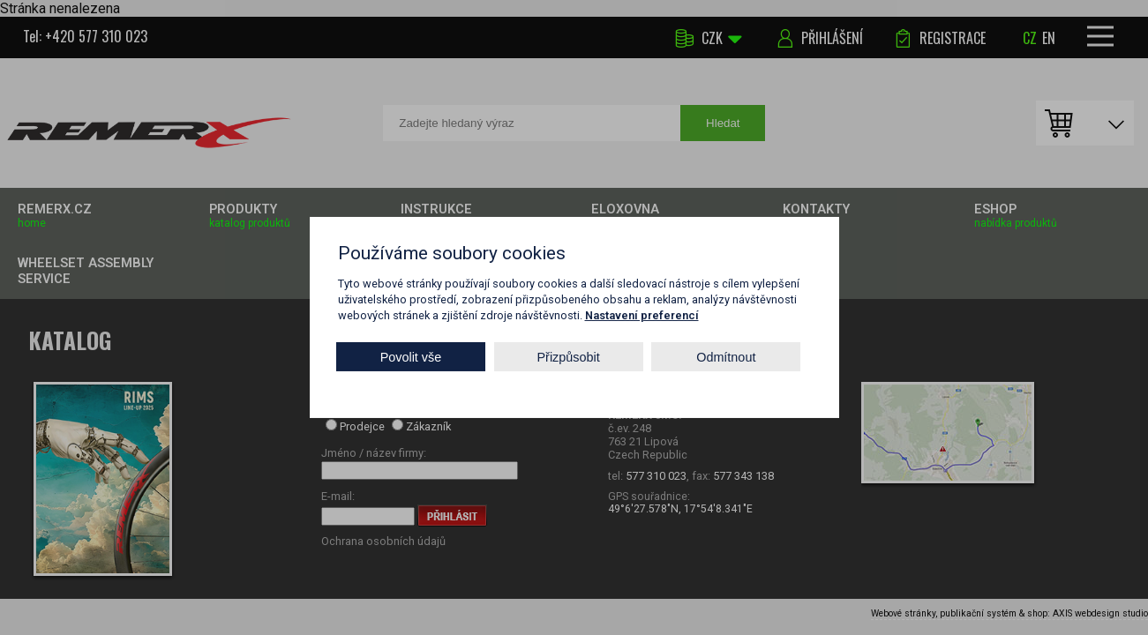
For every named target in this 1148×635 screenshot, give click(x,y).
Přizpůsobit (568, 356)
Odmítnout (725, 356)
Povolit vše (411, 356)
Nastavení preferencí (642, 315)
